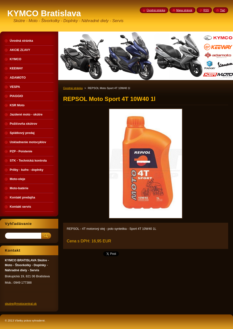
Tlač (222, 10)
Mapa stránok (184, 10)
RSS (206, 10)
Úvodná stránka (73, 88)
